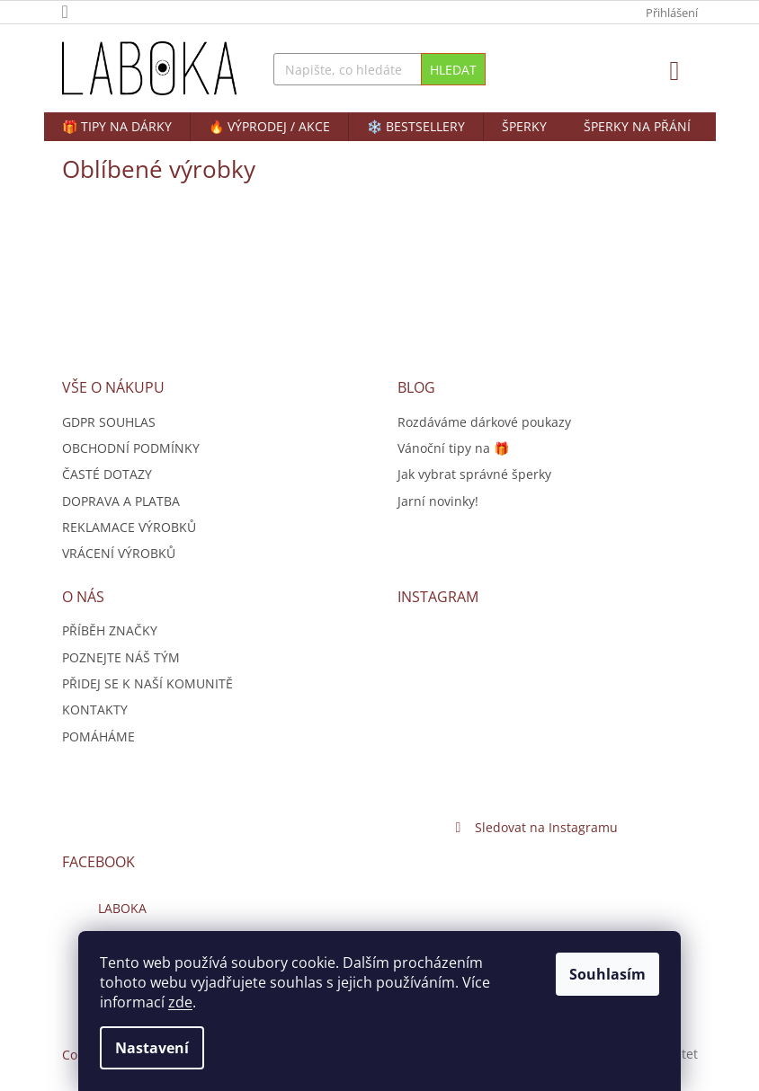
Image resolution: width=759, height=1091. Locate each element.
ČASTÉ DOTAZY (107, 474)
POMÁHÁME (98, 736)
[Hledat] (379, 69)
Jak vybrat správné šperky (474, 474)
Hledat (453, 69)
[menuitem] (117, 126)
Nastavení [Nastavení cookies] (152, 1048)
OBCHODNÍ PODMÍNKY (131, 448)
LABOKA (122, 908)
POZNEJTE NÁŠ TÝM (121, 657)
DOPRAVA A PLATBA (121, 501)
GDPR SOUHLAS (109, 421)
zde (180, 1002)
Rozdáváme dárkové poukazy (484, 421)
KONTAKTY (95, 709)
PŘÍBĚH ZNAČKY (109, 630)
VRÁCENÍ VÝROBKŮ (118, 553)
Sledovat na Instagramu (546, 827)
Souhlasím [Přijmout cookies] (607, 974)
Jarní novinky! (437, 501)
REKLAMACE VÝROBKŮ (129, 527)
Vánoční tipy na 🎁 (453, 448)
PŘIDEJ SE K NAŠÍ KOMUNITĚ (147, 683)
